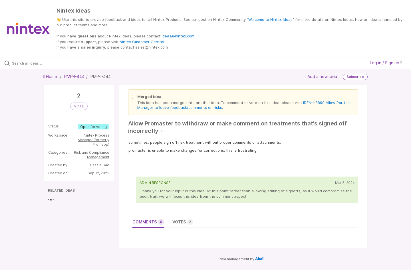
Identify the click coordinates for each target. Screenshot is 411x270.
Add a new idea (322, 76)
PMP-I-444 (74, 76)
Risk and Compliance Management (91, 154)
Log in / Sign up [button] (386, 62)
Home (50, 76)
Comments (148, 222)
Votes (182, 222)
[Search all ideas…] (48, 63)
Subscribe (355, 77)
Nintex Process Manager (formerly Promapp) (93, 140)
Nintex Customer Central (142, 41)
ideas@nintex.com (178, 36)
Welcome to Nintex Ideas (270, 19)
